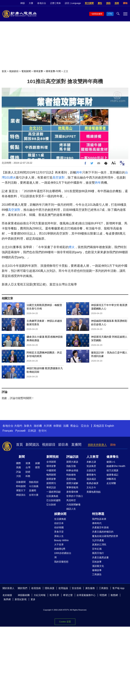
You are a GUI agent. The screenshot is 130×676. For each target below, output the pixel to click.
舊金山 (74, 425)
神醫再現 (111, 479)
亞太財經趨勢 (53, 500)
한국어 (42, 430)
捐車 (117, 3)
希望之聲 (68, 595)
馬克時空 (71, 500)
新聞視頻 (52, 456)
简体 (58, 3)
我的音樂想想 (61, 561)
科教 (28, 476)
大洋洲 (48, 425)
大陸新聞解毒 (73, 504)
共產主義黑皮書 (100, 557)
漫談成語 (91, 479)
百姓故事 (97, 561)
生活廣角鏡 (60, 519)
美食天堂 (59, 531)
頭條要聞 (21, 482)
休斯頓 (57, 425)
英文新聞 (89, 3)
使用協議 (63, 588)
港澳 (28, 463)
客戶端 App (118, 588)
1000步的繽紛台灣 (62, 555)
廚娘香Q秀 (60, 548)
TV (110, 14)
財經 (28, 471)
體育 (37, 467)
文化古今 (91, 487)
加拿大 (28, 425)
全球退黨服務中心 (86, 595)
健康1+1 (110, 461)
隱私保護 (49, 588)
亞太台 (85, 425)
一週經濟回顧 (53, 491)
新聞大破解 (72, 483)
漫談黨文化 (98, 566)
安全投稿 (76, 588)
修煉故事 (97, 570)
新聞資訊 (32, 444)
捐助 (108, 3)
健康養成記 (112, 474)
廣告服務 (90, 588)
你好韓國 (59, 527)
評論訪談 (72, 456)
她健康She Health (115, 466)
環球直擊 (38, 71)
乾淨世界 (54, 595)
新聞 (22, 456)
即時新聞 (21, 486)
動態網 (114, 595)
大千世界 (59, 544)
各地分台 (41, 3)
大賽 (31, 3)
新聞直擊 (51, 479)
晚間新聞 (51, 474)
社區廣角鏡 (52, 496)
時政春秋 (71, 474)
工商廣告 (97, 574)
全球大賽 (33, 495)
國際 (18, 463)
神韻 (22, 3)
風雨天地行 (98, 553)
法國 (66, 425)
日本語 (32, 430)
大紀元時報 (40, 595)
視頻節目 (14, 71)
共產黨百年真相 (100, 527)
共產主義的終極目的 (102, 531)
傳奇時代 (97, 523)
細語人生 (71, 508)
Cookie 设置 (65, 621)
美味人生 (59, 536)
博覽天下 (21, 490)
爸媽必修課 (92, 483)
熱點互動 (71, 466)
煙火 (13, 177)
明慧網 (103, 595)
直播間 (76, 444)
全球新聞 (51, 461)
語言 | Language (73, 3)
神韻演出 (21, 495)
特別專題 (98, 514)
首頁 (4, 71)
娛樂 (37, 463)
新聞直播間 (97, 14)
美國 (18, 467)
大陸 (18, 476)
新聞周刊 (51, 483)
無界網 (7, 599)
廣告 (100, 3)
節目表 (63, 444)
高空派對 (58, 177)
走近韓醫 (111, 483)
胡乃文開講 (112, 470)
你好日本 (59, 523)
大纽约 (18, 425)
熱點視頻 (33, 482)
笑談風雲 (91, 466)
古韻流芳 (91, 470)
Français (8, 430)
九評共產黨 (98, 540)
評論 (18, 471)
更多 (33, 599)
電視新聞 (26, 71)
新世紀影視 (21, 599)
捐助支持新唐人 (97, 444)
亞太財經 (51, 504)
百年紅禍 (97, 548)
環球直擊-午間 (53, 71)
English (109, 425)
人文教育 (92, 456)
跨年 (79, 172)
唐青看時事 (72, 491)
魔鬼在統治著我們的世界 (105, 536)
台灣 (28, 467)
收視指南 (36, 588)
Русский (20, 430)
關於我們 (22, 588)
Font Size (113, 162)
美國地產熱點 (93, 491)
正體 (52, 3)
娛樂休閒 (60, 514)
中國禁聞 (51, 470)
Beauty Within (61, 540)
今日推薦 (33, 486)
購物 (125, 3)
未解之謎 (91, 461)
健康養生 (112, 456)
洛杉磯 (38, 425)
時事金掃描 (72, 470)
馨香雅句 (91, 474)
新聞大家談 (72, 461)
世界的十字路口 (74, 496)
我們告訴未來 (99, 519)
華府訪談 (51, 487)
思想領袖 (71, 479)
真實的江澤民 (99, 544)
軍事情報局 (72, 487)
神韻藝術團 (24, 595)
